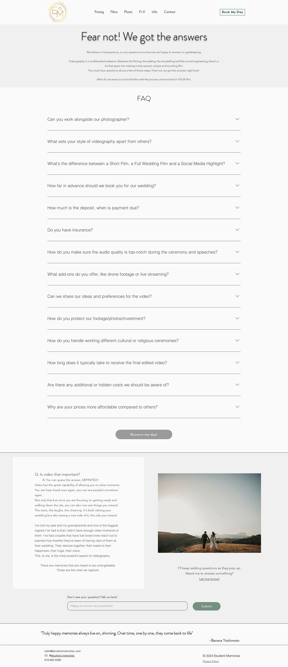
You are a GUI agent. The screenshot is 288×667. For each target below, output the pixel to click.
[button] (154, 12)
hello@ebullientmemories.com (62, 651)
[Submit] (207, 606)
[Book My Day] (232, 12)
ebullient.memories (62, 655)
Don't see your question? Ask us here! (92, 597)
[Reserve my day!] (144, 434)
